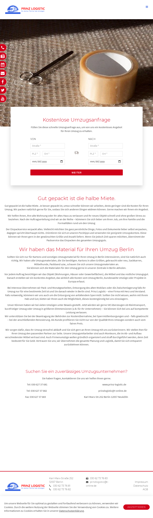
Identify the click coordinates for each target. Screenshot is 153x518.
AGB (145, 489)
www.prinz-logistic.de (114, 384)
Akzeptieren (136, 507)
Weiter (77, 172)
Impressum (141, 481)
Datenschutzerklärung (71, 510)
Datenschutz (140, 485)
